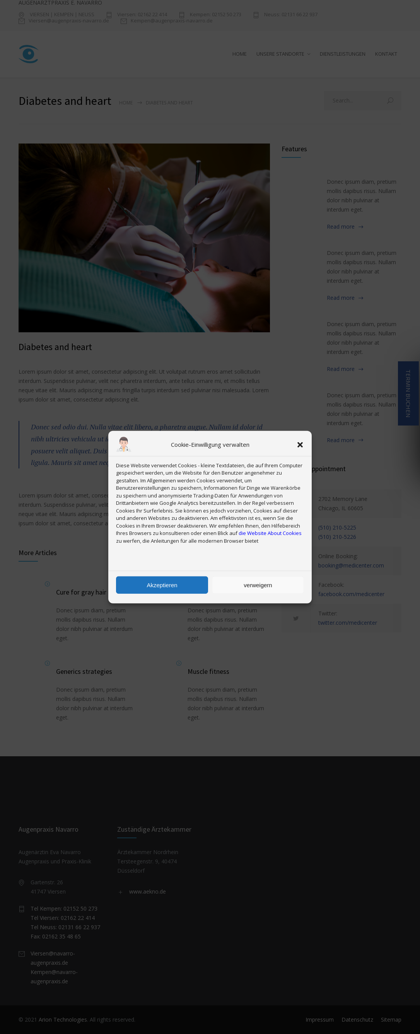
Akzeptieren (162, 584)
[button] (300, 444)
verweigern (258, 584)
